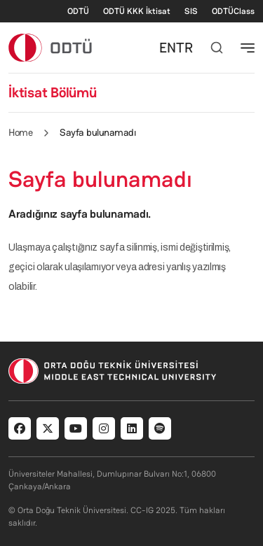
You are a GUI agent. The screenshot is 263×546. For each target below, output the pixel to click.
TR (184, 47)
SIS (191, 11)
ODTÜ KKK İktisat (136, 11)
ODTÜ (78, 11)
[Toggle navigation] (248, 47)
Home (20, 132)
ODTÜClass (233, 11)
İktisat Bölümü (52, 92)
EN (167, 47)
